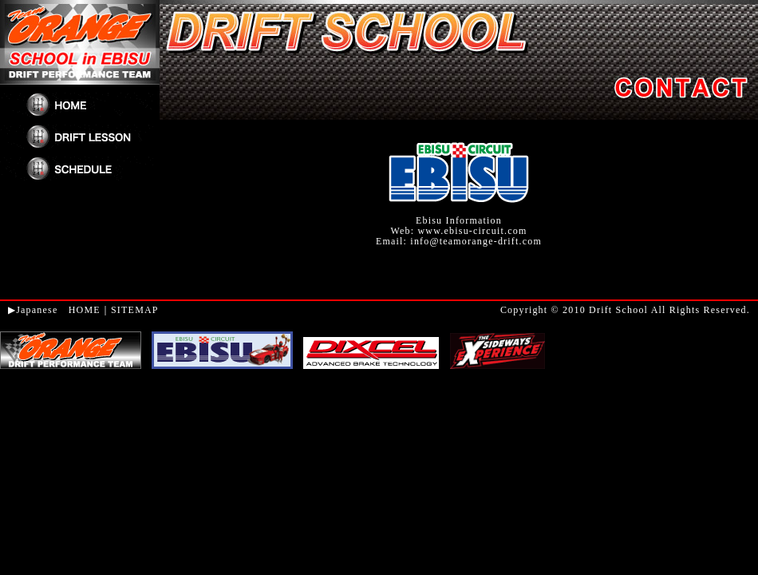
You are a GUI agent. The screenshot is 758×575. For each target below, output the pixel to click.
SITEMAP (135, 309)
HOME (85, 309)
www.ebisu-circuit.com (472, 230)
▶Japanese (32, 309)
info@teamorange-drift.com (476, 241)
